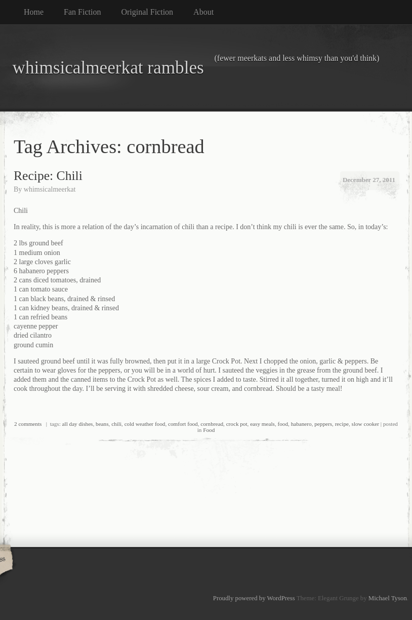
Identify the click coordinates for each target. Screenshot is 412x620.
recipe (342, 424)
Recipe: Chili (48, 175)
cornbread (211, 424)
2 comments (28, 424)
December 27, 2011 (369, 180)
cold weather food (145, 424)
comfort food (183, 424)
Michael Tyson (387, 598)
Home (34, 12)
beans (102, 424)
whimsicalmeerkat (50, 189)
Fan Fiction (82, 12)
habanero (301, 424)
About (203, 12)
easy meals (262, 424)
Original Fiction (147, 12)
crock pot (237, 424)
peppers (323, 424)
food (283, 424)
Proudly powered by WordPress (254, 598)
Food (209, 430)
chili (116, 424)
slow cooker (365, 424)
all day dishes (77, 424)
